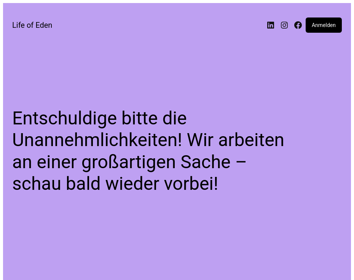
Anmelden (324, 25)
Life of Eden (32, 25)
